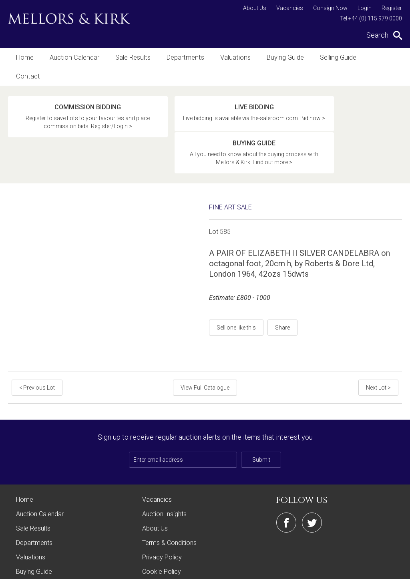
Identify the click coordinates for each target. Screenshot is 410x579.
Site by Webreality (381, 569)
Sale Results (130, 57)
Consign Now (330, 8)
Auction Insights (164, 467)
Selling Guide (331, 57)
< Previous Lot (36, 341)
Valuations (230, 57)
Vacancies (289, 8)
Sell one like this (236, 280)
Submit (261, 413)
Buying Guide (279, 57)
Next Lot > (378, 341)
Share (282, 280)
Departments (181, 57)
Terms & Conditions (169, 496)
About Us (254, 8)
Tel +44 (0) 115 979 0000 (371, 18)
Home (24, 57)
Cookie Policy (161, 525)
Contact (376, 57)
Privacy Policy (162, 510)
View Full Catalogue (205, 341)
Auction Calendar (73, 57)
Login (365, 8)
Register (392, 8)
